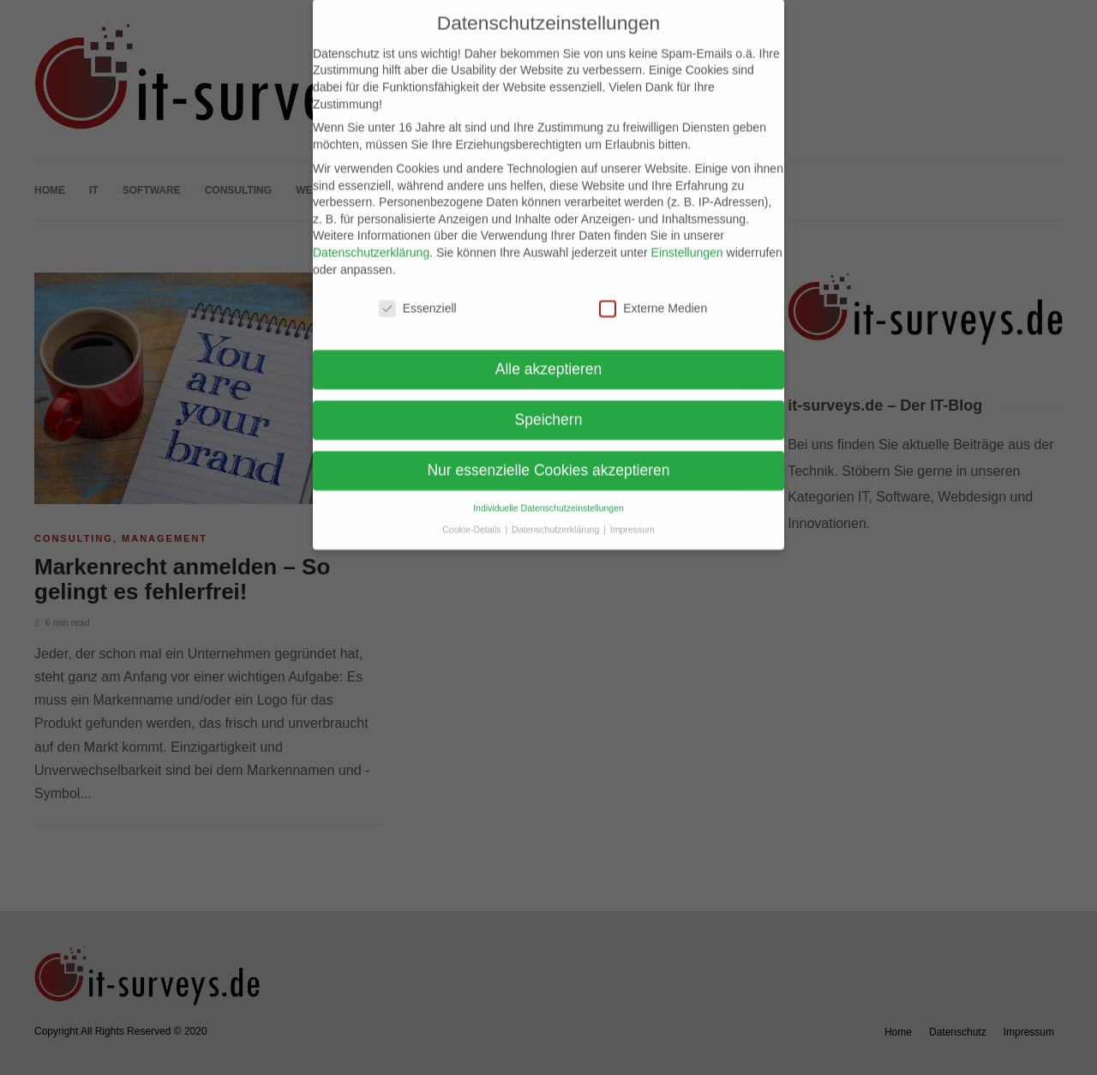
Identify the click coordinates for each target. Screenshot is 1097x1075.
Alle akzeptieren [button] (548, 354)
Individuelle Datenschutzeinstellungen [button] (548, 493)
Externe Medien (653, 293)
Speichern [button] (549, 404)
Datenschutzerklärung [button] (557, 513)
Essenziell (418, 293)
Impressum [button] (632, 513)
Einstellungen (687, 236)
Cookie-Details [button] (472, 513)
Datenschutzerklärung (371, 236)
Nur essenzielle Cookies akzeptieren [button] (548, 455)
